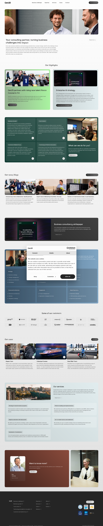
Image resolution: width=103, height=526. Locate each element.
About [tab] (68, 253)
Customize (51, 276)
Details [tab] (51, 253)
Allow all (67, 276)
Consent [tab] (34, 253)
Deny (35, 276)
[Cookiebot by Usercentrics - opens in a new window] (68, 248)
